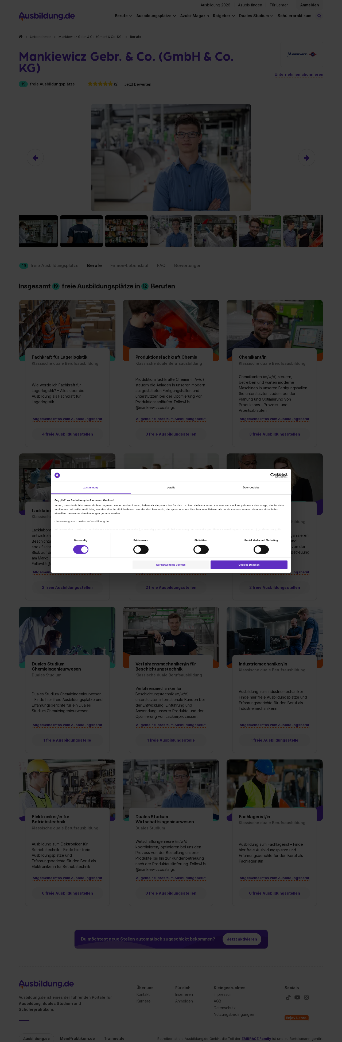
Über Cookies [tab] (251, 487)
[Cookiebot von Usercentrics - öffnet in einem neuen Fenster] (264, 475)
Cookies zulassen (249, 564)
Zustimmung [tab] (90, 487)
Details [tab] (171, 487)
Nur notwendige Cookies (171, 564)
